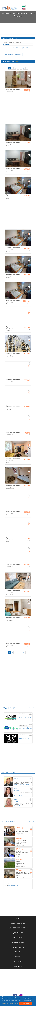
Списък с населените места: (12, 42)
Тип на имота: (7, 48)
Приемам (25, 1003)
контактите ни (13, 886)
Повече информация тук (10, 1003)
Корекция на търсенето (12, 54)
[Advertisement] (18, 2)
